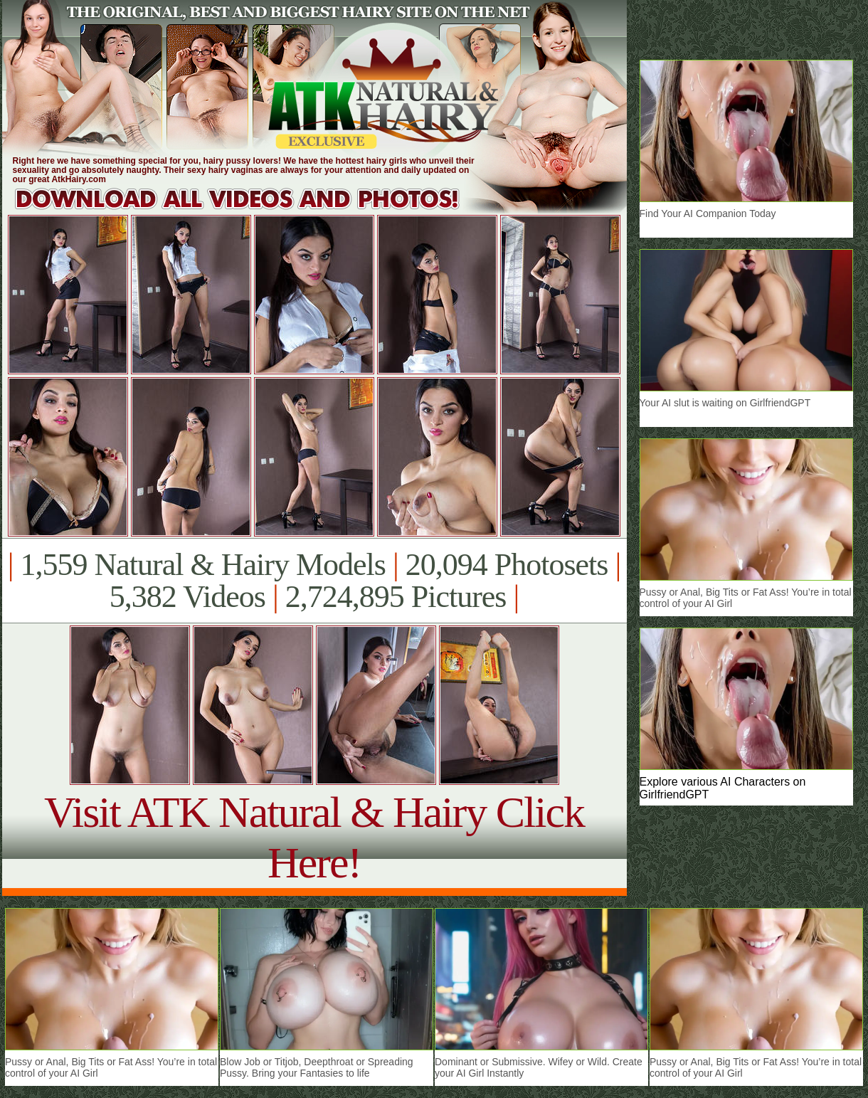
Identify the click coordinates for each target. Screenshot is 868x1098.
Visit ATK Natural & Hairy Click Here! (314, 837)
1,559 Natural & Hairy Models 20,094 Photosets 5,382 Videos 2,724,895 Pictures (314, 581)
